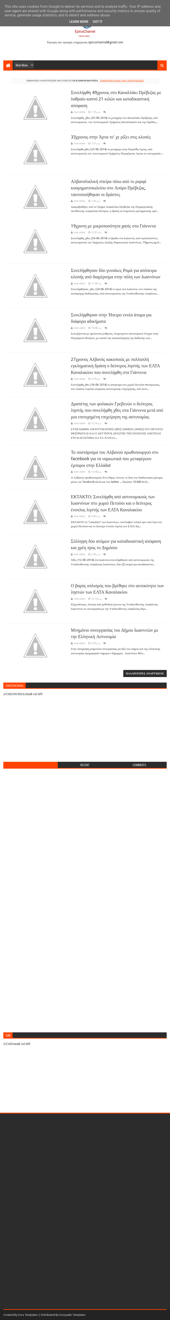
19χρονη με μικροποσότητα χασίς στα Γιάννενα (113, 226)
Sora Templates (28, 1314)
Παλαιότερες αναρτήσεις (145, 673)
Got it (97, 21)
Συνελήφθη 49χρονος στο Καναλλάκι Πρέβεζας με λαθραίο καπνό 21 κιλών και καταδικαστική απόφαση (116, 99)
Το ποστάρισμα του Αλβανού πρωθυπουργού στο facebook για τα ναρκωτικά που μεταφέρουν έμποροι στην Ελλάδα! (114, 459)
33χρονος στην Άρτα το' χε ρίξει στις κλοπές (111, 137)
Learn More (78, 21)
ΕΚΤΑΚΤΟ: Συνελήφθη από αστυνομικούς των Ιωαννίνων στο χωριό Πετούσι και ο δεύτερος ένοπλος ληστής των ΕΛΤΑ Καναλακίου (113, 503)
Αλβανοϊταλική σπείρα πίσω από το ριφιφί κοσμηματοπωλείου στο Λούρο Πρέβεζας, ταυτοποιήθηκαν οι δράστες (108, 188)
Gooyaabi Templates (72, 1314)
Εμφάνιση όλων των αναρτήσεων (122, 80)
